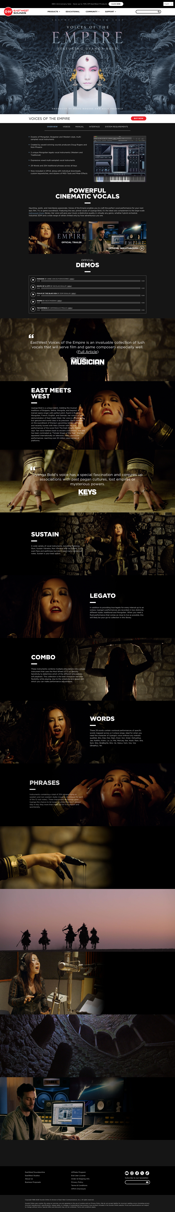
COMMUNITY (91, 12)
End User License (78, 1176)
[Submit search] (159, 12)
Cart (170, 12)
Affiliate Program (78, 1172)
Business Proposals (33, 1182)
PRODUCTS (53, 12)
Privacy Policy (77, 1182)
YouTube (127, 1173)
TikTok (147, 1173)
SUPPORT (109, 12)
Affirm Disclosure (78, 1189)
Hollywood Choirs (36, 213)
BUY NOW (138, 118)
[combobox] (168, 4)
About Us (29, 1179)
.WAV (72, 279)
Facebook (137, 1173)
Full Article (87, 352)
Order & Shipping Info (80, 1179)
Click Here (116, 4)
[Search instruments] (147, 12)
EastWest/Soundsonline (35, 1172)
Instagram (132, 1173)
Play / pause (33, 279)
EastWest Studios (32, 1176)
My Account (164, 12)
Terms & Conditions (79, 1185)
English (167, 4)
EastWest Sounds (16, 11)
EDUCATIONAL (73, 12)
